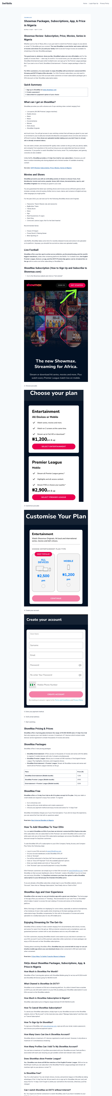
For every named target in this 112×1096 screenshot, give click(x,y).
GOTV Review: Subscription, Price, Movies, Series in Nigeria (51, 168)
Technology (28, 17)
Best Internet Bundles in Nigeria (42, 820)
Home (85, 3)
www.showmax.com (50, 1026)
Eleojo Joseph (29, 29)
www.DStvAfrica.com (54, 851)
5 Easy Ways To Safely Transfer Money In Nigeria (48, 956)
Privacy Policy (104, 3)
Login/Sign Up (93, 3)
